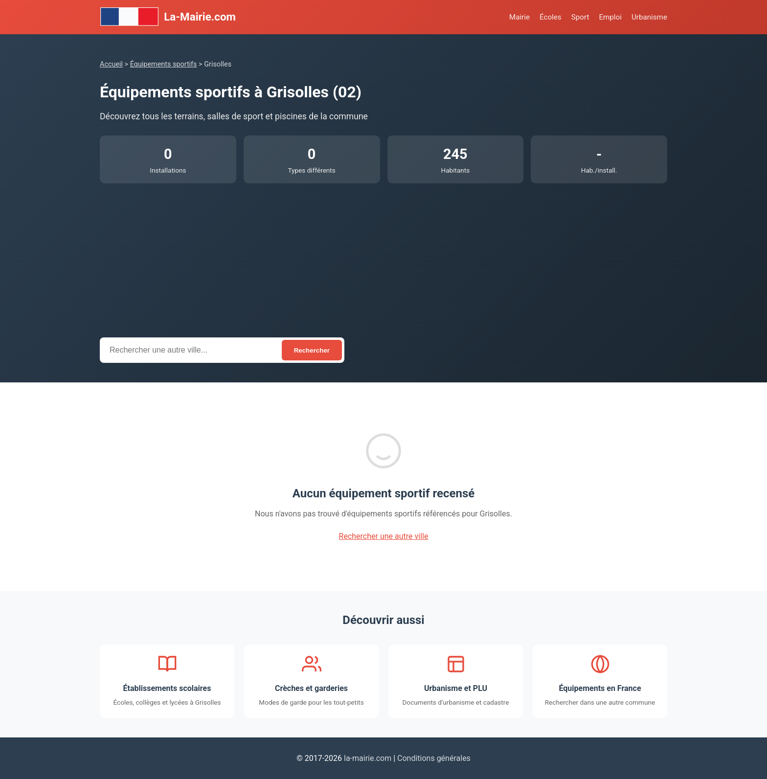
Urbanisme (649, 17)
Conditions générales (434, 758)
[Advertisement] (383, 256)
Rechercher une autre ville (384, 536)
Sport (580, 17)
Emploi (610, 17)
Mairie (519, 17)
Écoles (551, 17)
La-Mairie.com (168, 17)
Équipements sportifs (163, 64)
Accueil (111, 64)
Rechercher (312, 350)
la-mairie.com (367, 758)
